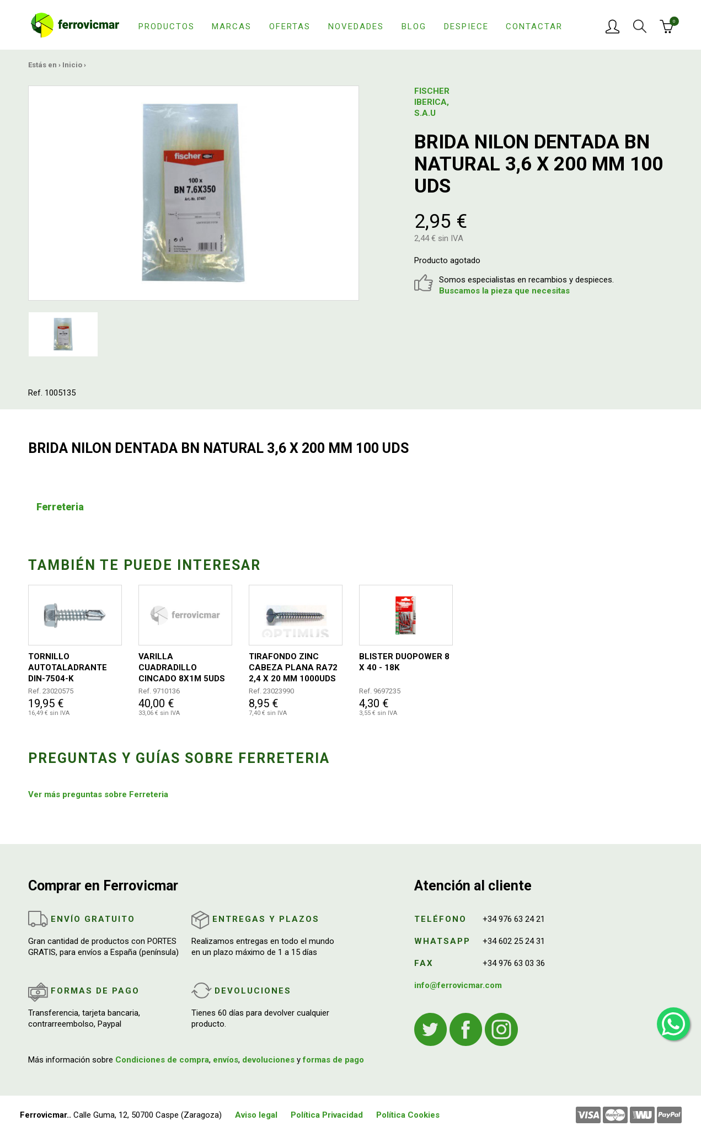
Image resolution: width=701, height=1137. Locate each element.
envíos (225, 1060)
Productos (166, 26)
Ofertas (290, 26)
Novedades (356, 26)
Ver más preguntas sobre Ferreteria (98, 794)
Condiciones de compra (162, 1060)
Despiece (466, 26)
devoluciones (268, 1060)
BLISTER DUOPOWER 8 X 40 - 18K (404, 662)
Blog (414, 26)
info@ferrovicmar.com (458, 985)
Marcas (231, 26)
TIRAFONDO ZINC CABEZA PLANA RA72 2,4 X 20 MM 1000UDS (293, 668)
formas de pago (333, 1060)
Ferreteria (60, 507)
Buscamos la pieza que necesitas (504, 291)
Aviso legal (256, 1115)
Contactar (534, 26)
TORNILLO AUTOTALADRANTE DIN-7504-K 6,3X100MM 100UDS (68, 668)
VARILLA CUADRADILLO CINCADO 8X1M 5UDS (181, 668)
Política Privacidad (327, 1115)
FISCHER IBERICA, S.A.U (432, 102)
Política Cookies (408, 1115)
